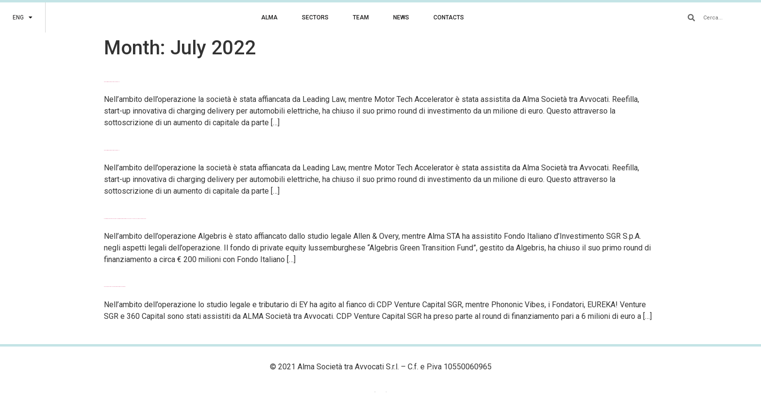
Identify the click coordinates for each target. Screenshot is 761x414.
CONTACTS (448, 17)
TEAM (361, 17)
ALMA (269, 17)
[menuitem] (22, 17)
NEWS (401, 17)
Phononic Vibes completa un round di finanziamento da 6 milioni (114, 286)
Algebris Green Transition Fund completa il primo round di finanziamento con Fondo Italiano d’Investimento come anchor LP (125, 218)
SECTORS (315, 17)
